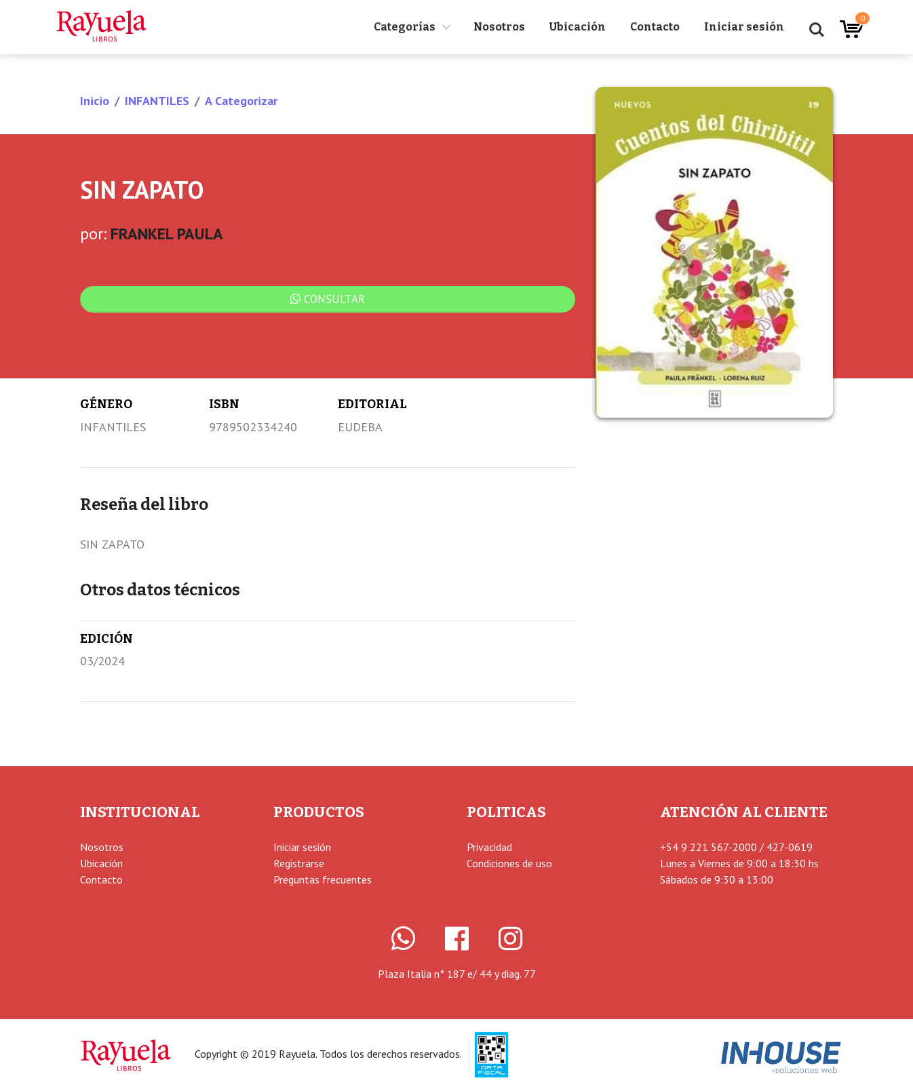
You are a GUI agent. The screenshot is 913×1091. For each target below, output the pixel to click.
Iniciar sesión (744, 26)
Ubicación (577, 26)
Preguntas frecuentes (322, 879)
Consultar (327, 299)
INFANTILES (157, 100)
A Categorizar (241, 100)
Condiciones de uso (509, 863)
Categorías (404, 26)
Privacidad (489, 847)
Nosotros (499, 26)
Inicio (94, 100)
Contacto (655, 26)
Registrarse (298, 863)
